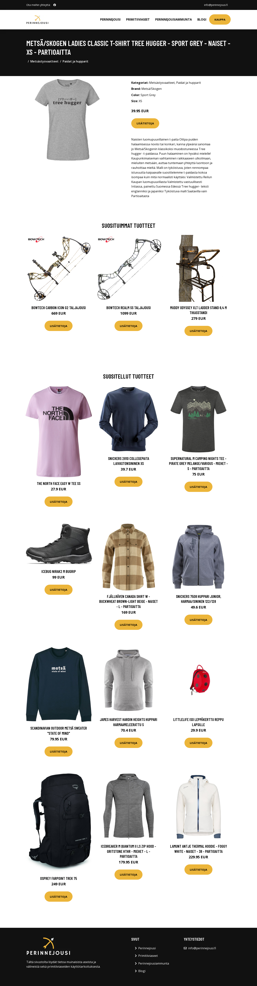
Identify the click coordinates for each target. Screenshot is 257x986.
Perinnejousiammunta (173, 19)
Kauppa (219, 19)
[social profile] (54, 4)
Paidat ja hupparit (75, 61)
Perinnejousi (110, 19)
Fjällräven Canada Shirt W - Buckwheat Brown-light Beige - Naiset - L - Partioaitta (128, 601)
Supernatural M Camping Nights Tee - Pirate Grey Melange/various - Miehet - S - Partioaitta (198, 463)
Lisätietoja (145, 123)
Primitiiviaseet (138, 19)
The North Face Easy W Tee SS (58, 483)
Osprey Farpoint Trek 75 (58, 878)
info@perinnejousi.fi (216, 5)
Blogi (201, 19)
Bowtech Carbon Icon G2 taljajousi (58, 307)
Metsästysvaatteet (44, 61)
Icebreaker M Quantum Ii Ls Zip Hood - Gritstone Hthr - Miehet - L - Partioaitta (128, 851)
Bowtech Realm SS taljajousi (128, 307)
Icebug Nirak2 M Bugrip (58, 571)
